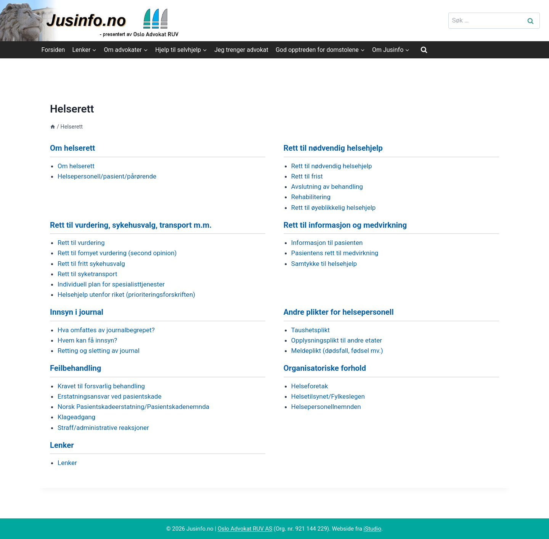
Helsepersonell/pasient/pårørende (107, 176)
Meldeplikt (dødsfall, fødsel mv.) (337, 350)
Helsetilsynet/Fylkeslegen (328, 396)
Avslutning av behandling (327, 186)
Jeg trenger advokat (241, 49)
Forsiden (53, 49)
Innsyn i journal (76, 312)
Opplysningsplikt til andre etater (336, 340)
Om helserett (72, 148)
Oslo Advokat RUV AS (245, 528)
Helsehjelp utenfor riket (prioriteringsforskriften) (126, 294)
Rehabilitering (311, 197)
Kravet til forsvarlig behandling (101, 386)
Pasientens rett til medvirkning (335, 253)
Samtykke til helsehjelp (324, 263)
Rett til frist (307, 176)
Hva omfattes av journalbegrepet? (106, 330)
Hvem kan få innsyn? (87, 340)
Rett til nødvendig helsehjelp (333, 148)
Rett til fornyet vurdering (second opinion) (117, 253)
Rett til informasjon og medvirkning (345, 225)
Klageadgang (76, 417)
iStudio (372, 528)
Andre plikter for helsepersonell (339, 312)
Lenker (62, 445)
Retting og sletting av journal (99, 350)
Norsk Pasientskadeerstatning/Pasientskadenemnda (133, 406)
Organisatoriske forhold (325, 368)
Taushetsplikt (310, 330)
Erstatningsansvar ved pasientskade (109, 396)
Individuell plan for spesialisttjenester (111, 284)
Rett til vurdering (81, 242)
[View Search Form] (424, 49)
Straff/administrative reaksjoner (103, 427)
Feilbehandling (75, 368)
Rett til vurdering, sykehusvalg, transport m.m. (131, 225)
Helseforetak (309, 386)
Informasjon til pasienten (327, 242)
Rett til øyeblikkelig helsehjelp (333, 207)
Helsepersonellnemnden (326, 406)
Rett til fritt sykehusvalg (91, 263)
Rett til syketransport (87, 274)
